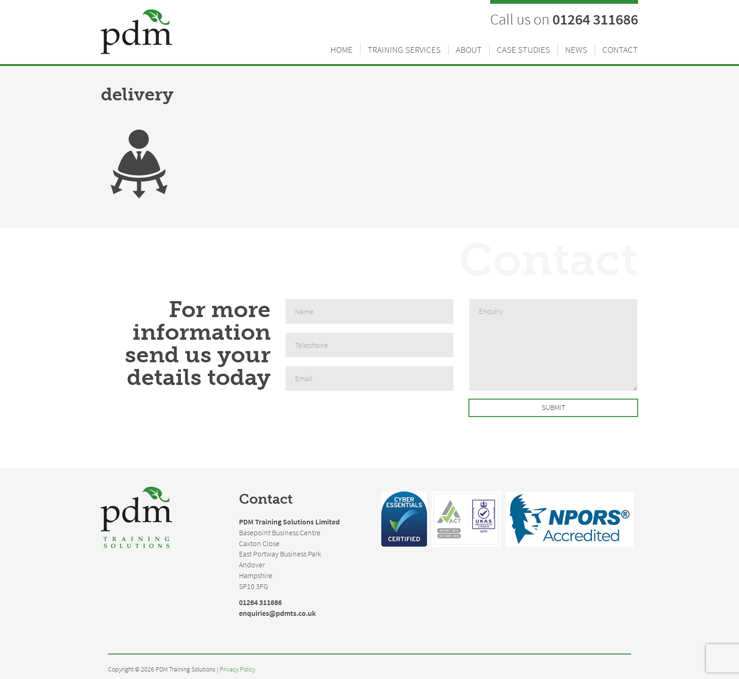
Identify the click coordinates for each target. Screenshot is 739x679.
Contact (620, 49)
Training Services (404, 49)
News (576, 49)
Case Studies (523, 49)
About (469, 49)
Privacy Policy (237, 669)
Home (341, 49)
